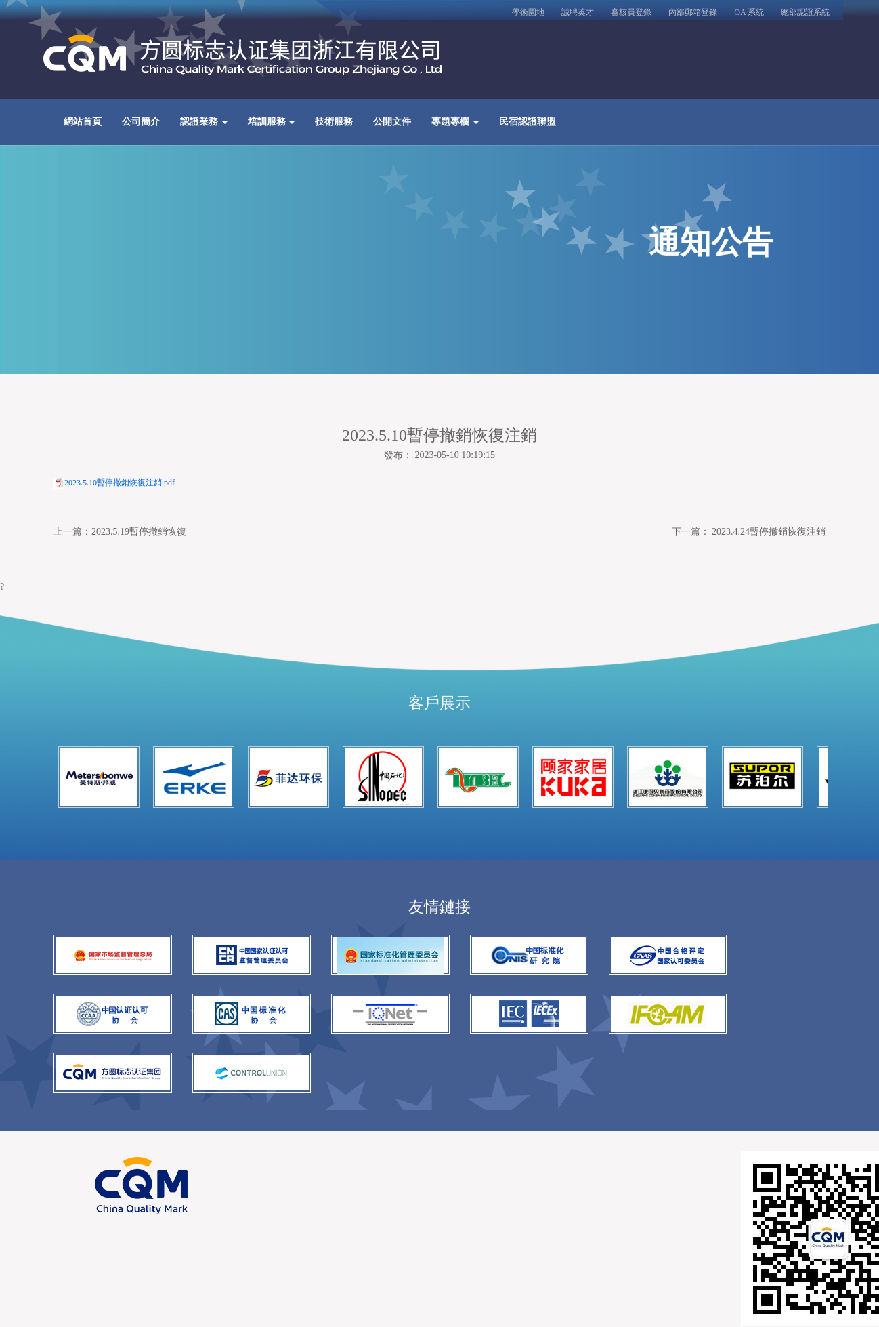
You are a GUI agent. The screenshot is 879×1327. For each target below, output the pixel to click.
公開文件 (392, 124)
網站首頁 (83, 124)
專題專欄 (455, 124)
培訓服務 (271, 124)
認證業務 (204, 124)
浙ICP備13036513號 (226, 1161)
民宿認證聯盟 (527, 124)
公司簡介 (141, 124)
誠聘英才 (577, 12)
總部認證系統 (805, 12)
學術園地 (528, 12)
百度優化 (252, 1184)
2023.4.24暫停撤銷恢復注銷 (769, 536)
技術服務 (334, 124)
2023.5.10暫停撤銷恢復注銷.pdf (119, 486)
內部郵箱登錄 (692, 12)
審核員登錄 (631, 12)
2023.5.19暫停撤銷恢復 (138, 536)
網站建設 (204, 1184)
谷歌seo (296, 1184)
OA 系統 (749, 12)
